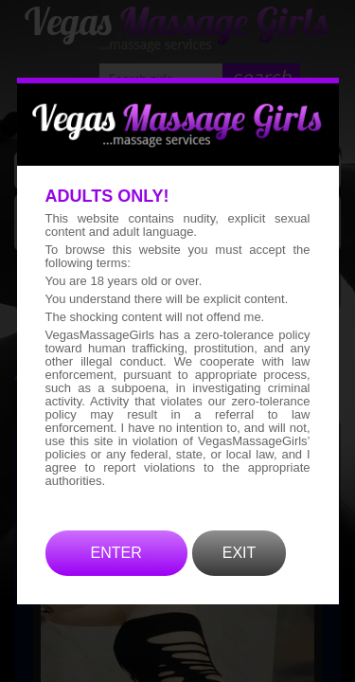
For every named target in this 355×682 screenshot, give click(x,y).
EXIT (239, 580)
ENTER (116, 580)
